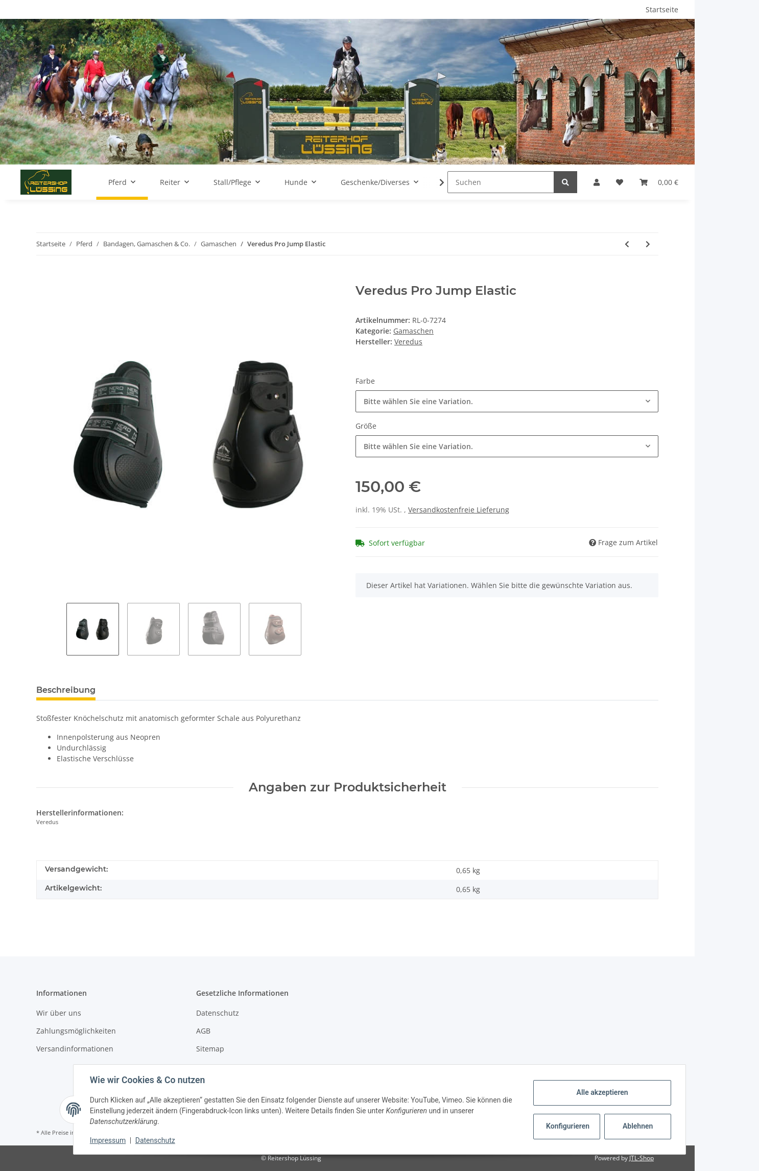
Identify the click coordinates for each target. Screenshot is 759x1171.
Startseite (662, 9)
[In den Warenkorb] (44, 278)
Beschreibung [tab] (66, 690)
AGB (203, 1031)
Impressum (108, 1140)
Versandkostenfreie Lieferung (458, 509)
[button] (596, 182)
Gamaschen (413, 331)
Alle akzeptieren (602, 1092)
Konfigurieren (567, 1126)
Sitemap (210, 1048)
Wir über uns (58, 1013)
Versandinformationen (74, 1048)
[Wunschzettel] (619, 182)
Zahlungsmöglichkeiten (76, 1031)
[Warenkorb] (658, 182)
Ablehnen (638, 1126)
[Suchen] (500, 182)
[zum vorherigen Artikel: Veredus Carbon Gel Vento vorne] (626, 244)
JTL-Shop (641, 1158)
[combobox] (506, 401)
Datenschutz (217, 1013)
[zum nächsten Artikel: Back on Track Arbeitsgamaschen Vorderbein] (647, 244)
